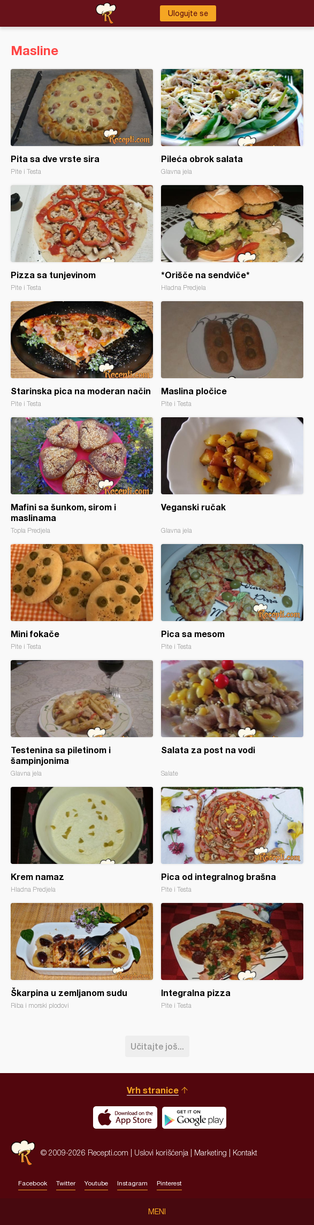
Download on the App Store (125, 1117)
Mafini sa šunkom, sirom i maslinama (82, 475)
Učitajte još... (157, 1046)
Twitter (65, 1183)
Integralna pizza (232, 956)
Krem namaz (82, 840)
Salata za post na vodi (232, 718)
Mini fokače (82, 597)
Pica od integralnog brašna (232, 840)
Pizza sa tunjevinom (82, 238)
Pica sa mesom (232, 597)
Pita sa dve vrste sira (82, 122)
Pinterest (169, 1183)
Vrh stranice (153, 1090)
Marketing (210, 1152)
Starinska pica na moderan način (82, 354)
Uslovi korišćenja (161, 1152)
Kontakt (245, 1152)
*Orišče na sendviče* (232, 238)
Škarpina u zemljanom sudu (82, 956)
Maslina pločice (232, 354)
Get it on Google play (194, 1117)
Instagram (132, 1183)
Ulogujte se (188, 13)
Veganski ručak (232, 475)
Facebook (32, 1183)
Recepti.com (23, 1152)
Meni (157, 1211)
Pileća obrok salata (232, 122)
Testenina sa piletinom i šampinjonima (82, 718)
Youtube (96, 1183)
